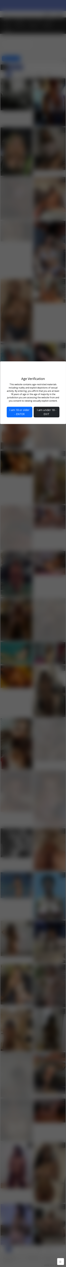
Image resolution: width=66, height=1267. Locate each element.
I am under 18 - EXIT (46, 412)
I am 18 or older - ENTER (19, 412)
